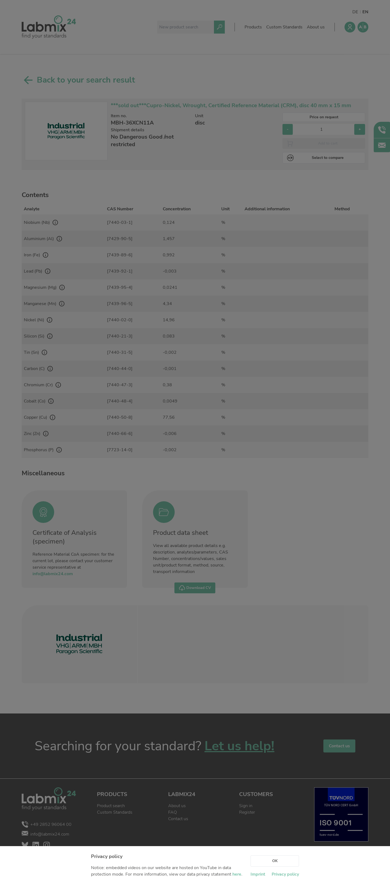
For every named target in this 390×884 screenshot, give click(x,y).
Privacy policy (285, 874)
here (236, 874)
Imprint (258, 874)
